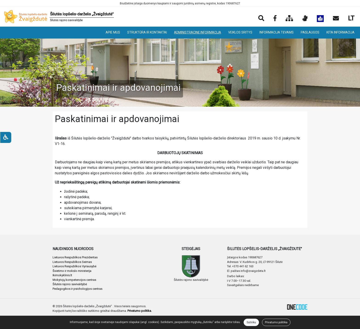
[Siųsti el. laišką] (336, 18)
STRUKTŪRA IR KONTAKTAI (147, 32)
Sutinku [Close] (251, 322)
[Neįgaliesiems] (5, 137)
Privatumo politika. (139, 310)
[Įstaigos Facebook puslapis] (275, 18)
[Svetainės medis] (289, 18)
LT (351, 18)
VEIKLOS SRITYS (240, 32)
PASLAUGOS (310, 32)
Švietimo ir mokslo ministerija (72, 271)
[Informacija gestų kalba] (305, 18)
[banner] (59, 17)
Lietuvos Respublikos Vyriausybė (74, 266)
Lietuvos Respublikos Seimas (72, 262)
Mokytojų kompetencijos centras (74, 280)
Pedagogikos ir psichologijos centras (77, 288)
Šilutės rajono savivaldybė (70, 284)
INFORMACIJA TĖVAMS (276, 32)
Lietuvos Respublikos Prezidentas (75, 257)
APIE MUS (113, 32)
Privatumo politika (276, 322)
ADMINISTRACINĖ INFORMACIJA (197, 32)
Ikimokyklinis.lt (62, 275)
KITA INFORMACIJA (340, 32)
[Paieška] (261, 18)
